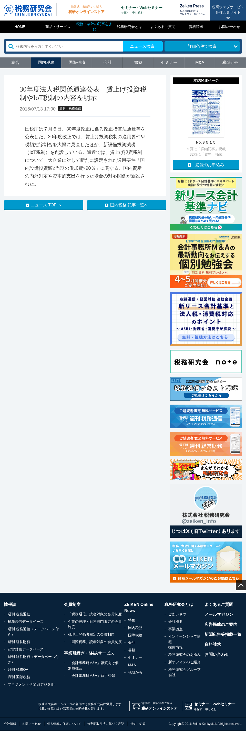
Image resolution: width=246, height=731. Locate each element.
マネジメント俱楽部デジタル (31, 684)
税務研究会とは (129, 27)
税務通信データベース (26, 621)
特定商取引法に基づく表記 (105, 724)
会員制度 (72, 604)
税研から (230, 62)
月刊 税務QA (18, 669)
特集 (131, 620)
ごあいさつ (177, 614)
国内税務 (46, 62)
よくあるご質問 (162, 27)
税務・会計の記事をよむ (94, 26)
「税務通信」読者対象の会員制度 (95, 614)
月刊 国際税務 (19, 677)
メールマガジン (218, 614)
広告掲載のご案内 (220, 624)
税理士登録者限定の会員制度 (91, 634)
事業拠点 (175, 629)
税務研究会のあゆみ (184, 655)
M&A (199, 62)
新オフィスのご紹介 (184, 662)
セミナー (169, 62)
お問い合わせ (229, 27)
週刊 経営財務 (19, 642)
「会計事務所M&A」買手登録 (91, 676)
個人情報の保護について (64, 724)
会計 (108, 62)
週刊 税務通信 (19, 614)
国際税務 (77, 62)
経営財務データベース (26, 649)
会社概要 (175, 621)
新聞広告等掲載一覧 (222, 634)
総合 (15, 62)
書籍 (138, 62)
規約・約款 (138, 724)
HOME (19, 27)
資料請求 (196, 27)
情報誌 (10, 604)
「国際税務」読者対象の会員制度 (95, 642)
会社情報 (10, 724)
